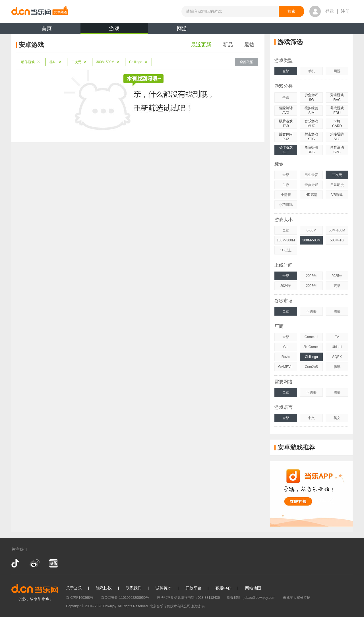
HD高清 (311, 195)
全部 (285, 71)
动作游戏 (30, 62)
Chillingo (138, 62)
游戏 (114, 30)
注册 (345, 11)
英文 (337, 418)
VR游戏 (337, 195)
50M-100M (337, 230)
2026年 (311, 276)
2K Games (311, 347)
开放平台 (193, 588)
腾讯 (337, 367)
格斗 (55, 62)
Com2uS (311, 367)
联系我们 (134, 588)
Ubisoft (337, 347)
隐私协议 (104, 588)
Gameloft (311, 337)
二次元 (79, 62)
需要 (337, 311)
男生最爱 (311, 175)
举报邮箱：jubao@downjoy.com (251, 598)
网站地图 (253, 588)
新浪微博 (35, 563)
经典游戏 (311, 185)
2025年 (337, 276)
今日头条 (53, 563)
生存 (285, 185)
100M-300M (286, 240)
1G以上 (285, 250)
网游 (182, 28)
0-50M (311, 230)
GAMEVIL (285, 367)
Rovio (286, 357)
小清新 (286, 195)
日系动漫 (337, 185)
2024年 (285, 286)
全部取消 (246, 62)
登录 (329, 11)
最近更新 (201, 44)
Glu (286, 347)
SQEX (337, 357)
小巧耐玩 (286, 205)
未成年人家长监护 (296, 598)
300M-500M (108, 62)
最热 (249, 44)
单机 (311, 71)
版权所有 (198, 606)
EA (337, 337)
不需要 (311, 311)
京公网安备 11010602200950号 (125, 598)
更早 (337, 286)
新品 (228, 44)
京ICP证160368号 (79, 598)
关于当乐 (74, 588)
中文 (311, 418)
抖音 (15, 563)
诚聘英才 (163, 588)
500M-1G (337, 240)
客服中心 (223, 588)
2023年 (311, 286)
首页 (47, 28)
